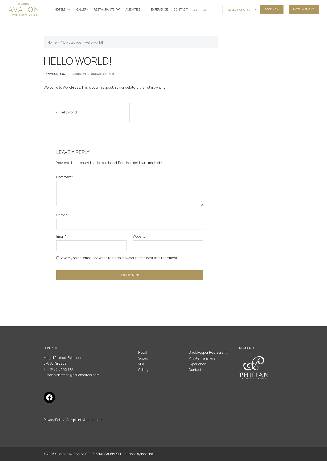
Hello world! (69, 112)
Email (61, 236)
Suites (143, 358)
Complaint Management (84, 419)
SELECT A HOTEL (239, 10)
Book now (272, 9)
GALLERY (82, 9)
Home (52, 42)
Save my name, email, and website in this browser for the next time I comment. (119, 258)
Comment (65, 177)
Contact (195, 369)
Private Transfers (202, 358)
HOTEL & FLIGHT (303, 9)
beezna (147, 454)
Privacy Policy (54, 419)
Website (139, 236)
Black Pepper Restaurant (208, 352)
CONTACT (181, 9)
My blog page (71, 42)
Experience (197, 364)
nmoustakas (57, 74)
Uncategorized (102, 74)
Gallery (143, 369)
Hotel (142, 352)
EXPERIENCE (159, 9)
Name (61, 215)
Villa (141, 364)
